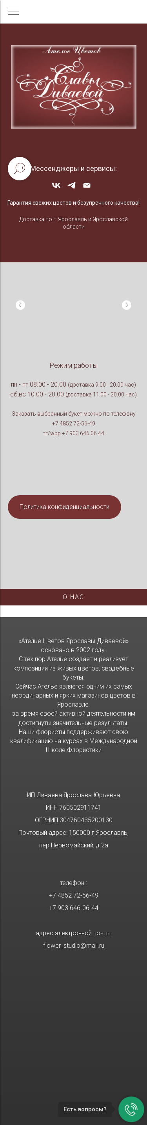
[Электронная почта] (87, 188)
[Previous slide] (20, 305)
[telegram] (71, 188)
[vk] (56, 188)
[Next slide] (126, 305)
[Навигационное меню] (13, 12)
